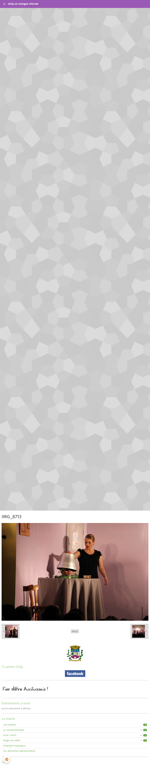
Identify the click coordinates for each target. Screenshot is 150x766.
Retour (75, 631)
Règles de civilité (75, 740)
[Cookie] (6, 759)
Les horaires (75, 724)
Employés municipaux (14, 745)
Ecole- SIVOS (75, 735)
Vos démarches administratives (19, 750)
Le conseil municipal (75, 729)
